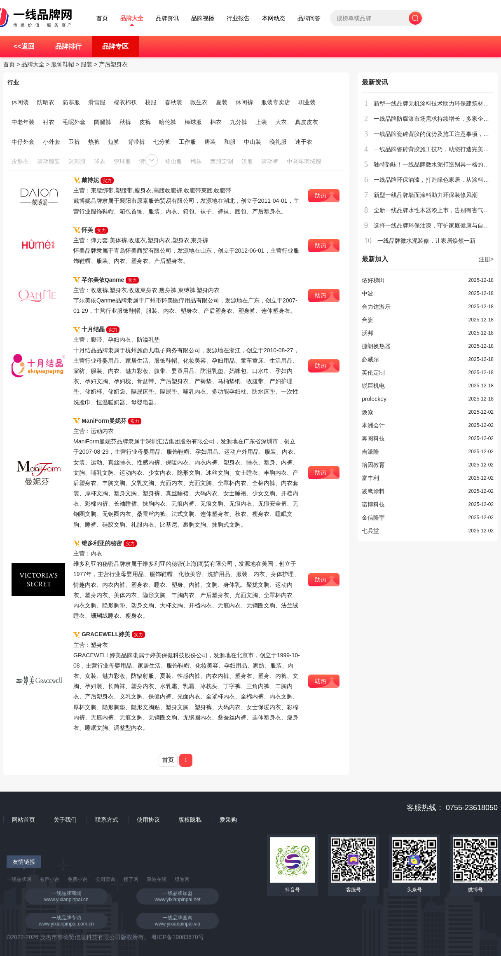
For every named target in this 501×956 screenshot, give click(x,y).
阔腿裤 (102, 122)
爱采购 (228, 819)
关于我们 (65, 819)
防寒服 (71, 102)
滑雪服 (96, 102)
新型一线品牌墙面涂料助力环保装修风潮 (426, 195)
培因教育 (373, 465)
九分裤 (238, 122)
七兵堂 (370, 530)
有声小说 (49, 879)
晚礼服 (278, 141)
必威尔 (370, 359)
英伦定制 (373, 372)
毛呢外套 (74, 122)
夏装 (221, 102)
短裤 (113, 141)
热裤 (94, 141)
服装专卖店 (275, 102)
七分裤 (162, 141)
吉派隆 (370, 451)
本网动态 (273, 18)
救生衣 (199, 102)
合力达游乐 (376, 306)
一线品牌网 (19, 879)
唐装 (210, 141)
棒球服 (193, 122)
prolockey (374, 399)
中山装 (252, 141)
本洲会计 (373, 425)
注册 (486, 259)
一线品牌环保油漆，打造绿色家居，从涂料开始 (434, 179)
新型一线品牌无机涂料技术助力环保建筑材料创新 (437, 103)
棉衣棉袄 (125, 102)
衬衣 (48, 122)
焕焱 (367, 412)
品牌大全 (131, 18)
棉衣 (216, 122)
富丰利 (370, 478)
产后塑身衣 (113, 64)
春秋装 (173, 102)
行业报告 (238, 18)
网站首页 (23, 819)
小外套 (51, 141)
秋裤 (125, 122)
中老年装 (23, 122)
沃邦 (367, 333)
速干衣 (303, 141)
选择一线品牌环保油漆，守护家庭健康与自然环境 (437, 225)
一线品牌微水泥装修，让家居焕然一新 (426, 240)
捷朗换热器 (376, 346)
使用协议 (148, 819)
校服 (151, 102)
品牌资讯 (167, 18)
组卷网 (182, 879)
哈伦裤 (167, 122)
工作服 (187, 141)
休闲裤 (244, 102)
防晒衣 (45, 102)
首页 (102, 18)
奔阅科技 (373, 438)
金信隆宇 (373, 517)
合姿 (367, 319)
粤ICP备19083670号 (177, 937)
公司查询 (105, 879)
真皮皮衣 (306, 122)
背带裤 (136, 141)
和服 (230, 141)
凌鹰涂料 (373, 491)
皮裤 (145, 122)
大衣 (281, 122)
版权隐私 (189, 819)
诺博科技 (373, 504)
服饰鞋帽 (62, 64)
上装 (261, 122)
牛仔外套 (23, 141)
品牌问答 (309, 18)
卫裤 (74, 141)
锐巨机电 (373, 385)
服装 (86, 64)
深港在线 (156, 879)
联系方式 (106, 819)
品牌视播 (202, 18)
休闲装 (20, 102)
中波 (367, 293)
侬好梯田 (373, 280)
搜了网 (131, 879)
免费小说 (77, 879)
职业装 (307, 102)
